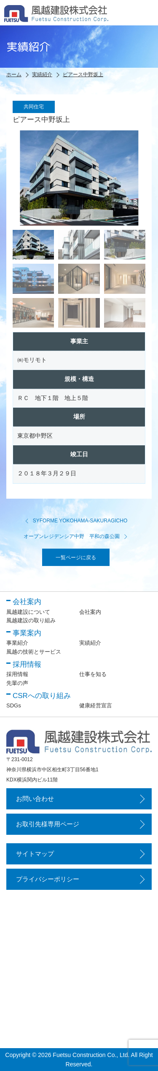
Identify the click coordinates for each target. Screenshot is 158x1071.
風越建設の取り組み (31, 620)
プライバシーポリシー (47, 879)
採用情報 (17, 674)
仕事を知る (93, 674)
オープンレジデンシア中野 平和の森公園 (76, 536)
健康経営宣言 (95, 705)
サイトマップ (35, 853)
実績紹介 (90, 643)
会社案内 (90, 612)
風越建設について (28, 612)
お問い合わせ (35, 798)
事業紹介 (17, 643)
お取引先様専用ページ (47, 824)
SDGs (13, 705)
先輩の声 (17, 683)
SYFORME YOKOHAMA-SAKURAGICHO (75, 521)
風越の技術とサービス (33, 652)
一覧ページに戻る (76, 557)
